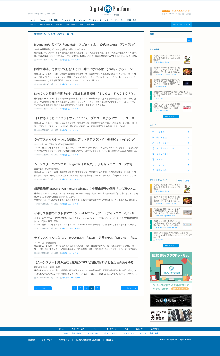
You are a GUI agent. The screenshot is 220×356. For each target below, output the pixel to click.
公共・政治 (53, 20)
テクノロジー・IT (68, 20)
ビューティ (119, 20)
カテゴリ (32, 25)
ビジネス (42, 20)
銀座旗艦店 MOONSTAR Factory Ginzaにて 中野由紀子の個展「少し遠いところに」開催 (92, 188)
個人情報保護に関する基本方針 (88, 340)
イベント (59, 25)
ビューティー (162, 165)
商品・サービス (46, 25)
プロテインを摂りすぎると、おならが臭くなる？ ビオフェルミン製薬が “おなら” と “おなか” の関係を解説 (166, 224)
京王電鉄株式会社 (163, 62)
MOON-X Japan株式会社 (165, 215)
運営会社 (109, 340)
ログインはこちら (180, 25)
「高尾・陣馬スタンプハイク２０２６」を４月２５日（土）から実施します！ (166, 58)
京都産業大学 (161, 86)
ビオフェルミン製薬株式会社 (167, 228)
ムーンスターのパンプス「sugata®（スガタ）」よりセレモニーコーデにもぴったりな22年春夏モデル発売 (105, 164)
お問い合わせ (64, 340)
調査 (82, 25)
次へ (129, 288)
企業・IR (90, 25)
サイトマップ (47, 340)
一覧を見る (169, 117)
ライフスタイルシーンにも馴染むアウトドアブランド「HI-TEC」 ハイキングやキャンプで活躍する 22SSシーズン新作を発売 (116, 139)
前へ (43, 288)
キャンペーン (71, 25)
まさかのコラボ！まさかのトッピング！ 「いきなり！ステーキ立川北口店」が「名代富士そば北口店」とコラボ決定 (166, 71)
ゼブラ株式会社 (162, 110)
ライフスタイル (95, 20)
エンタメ (82, 20)
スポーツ (108, 20)
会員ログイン (156, 329)
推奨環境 (31, 340)
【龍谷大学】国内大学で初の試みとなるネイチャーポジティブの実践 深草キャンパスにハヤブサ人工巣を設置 (172, 94)
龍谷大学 (159, 99)
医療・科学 (131, 20)
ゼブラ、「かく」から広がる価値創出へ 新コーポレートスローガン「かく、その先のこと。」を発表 (166, 106)
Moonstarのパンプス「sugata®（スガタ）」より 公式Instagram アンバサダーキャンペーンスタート (100, 44)
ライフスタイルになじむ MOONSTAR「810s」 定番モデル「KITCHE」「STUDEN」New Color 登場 (102, 237)
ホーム (32, 20)
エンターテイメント (165, 148)
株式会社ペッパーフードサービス (169, 74)
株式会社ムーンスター (71, 60)
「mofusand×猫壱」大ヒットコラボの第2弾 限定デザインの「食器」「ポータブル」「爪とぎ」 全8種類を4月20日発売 (166, 212)
